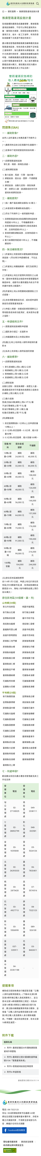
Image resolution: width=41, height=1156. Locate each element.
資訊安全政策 (27, 1142)
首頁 (3, 11)
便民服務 (12, 11)
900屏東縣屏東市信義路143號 (21, 1113)
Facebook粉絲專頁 (16, 1130)
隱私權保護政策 (10, 1142)
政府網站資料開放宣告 (13, 1145)
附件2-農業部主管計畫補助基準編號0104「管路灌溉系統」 (20, 1059)
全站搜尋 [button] (37, 4)
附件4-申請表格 (14, 1072)
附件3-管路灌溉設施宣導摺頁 (20, 1066)
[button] (3, 4)
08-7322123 (13, 1109)
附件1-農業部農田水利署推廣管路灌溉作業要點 (20, 1049)
